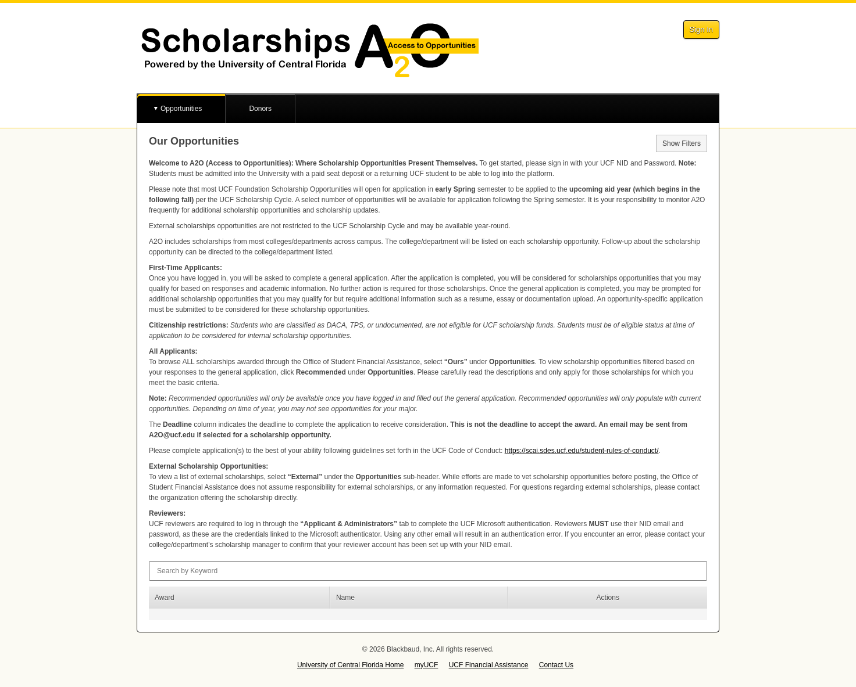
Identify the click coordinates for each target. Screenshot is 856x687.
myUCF (426, 665)
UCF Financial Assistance (489, 665)
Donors (260, 109)
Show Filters (681, 143)
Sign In (701, 29)
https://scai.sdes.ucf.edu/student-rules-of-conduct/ (582, 451)
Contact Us (556, 665)
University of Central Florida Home (350, 665)
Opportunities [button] (181, 109)
